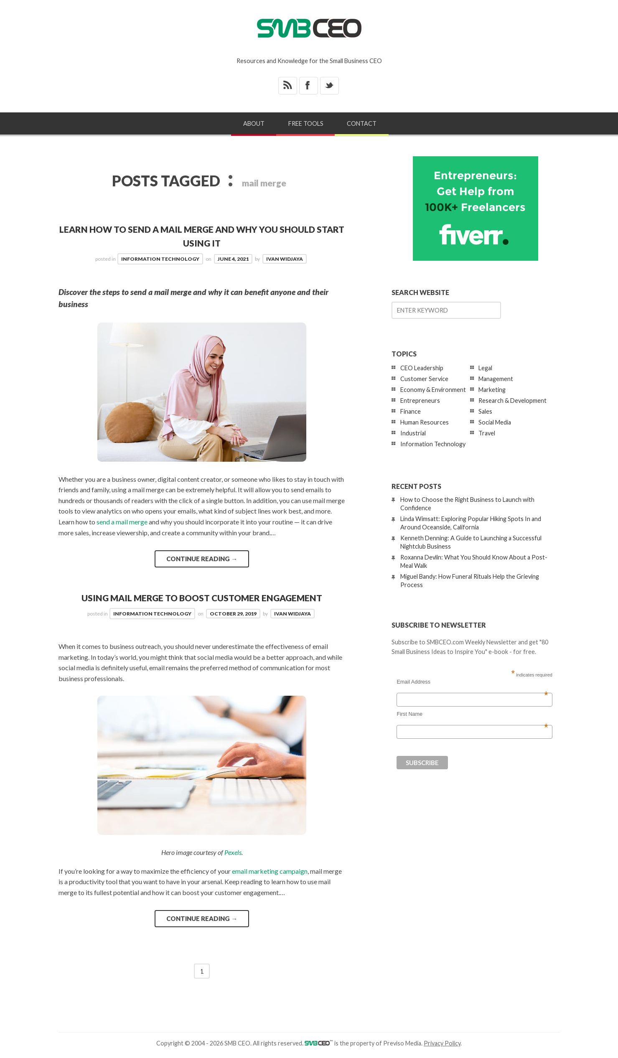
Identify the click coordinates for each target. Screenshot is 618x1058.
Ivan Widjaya (284, 259)
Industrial (413, 433)
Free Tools (305, 123)
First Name (472, 714)
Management (495, 378)
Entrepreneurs (420, 400)
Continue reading (201, 558)
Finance (410, 411)
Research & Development (512, 400)
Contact (361, 123)
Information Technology (160, 259)
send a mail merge (122, 522)
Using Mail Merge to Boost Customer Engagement (202, 597)
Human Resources (424, 422)
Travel (486, 433)
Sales (485, 411)
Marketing (492, 389)
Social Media (494, 422)
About (253, 123)
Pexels (233, 852)
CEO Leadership (421, 367)
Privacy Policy (442, 1043)
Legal (485, 367)
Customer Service (424, 378)
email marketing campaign (270, 871)
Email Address (472, 682)
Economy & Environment (433, 389)
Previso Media (402, 1043)
